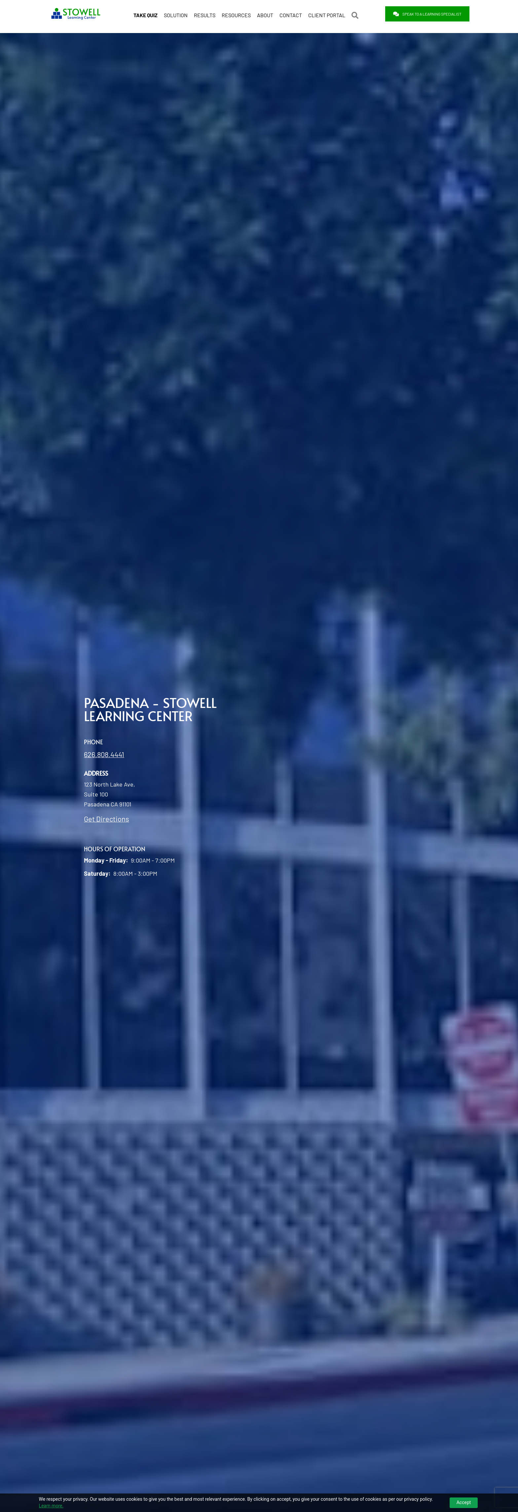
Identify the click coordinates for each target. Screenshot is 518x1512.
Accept (464, 1502)
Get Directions (106, 818)
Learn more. (51, 1505)
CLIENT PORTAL (326, 14)
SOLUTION (176, 14)
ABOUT (265, 14)
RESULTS (204, 14)
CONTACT (290, 14)
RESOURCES (236, 14)
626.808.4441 (104, 754)
